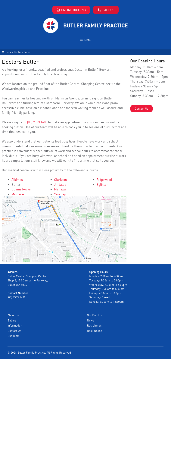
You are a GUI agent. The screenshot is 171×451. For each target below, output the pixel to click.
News (90, 320)
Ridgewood (104, 179)
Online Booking (71, 10)
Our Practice (94, 315)
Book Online (94, 331)
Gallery (12, 320)
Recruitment (94, 325)
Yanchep (60, 194)
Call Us (106, 10)
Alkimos (17, 179)
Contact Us (14, 331)
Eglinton (102, 184)
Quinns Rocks (21, 189)
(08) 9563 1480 (37, 122)
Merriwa (60, 189)
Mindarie (17, 194)
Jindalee (60, 184)
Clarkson (60, 179)
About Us (13, 315)
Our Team (14, 336)
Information (15, 325)
